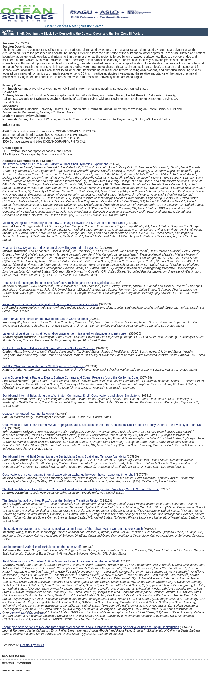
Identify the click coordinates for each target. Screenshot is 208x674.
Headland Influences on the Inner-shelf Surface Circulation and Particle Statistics (55, 282)
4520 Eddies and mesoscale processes (28, 131)
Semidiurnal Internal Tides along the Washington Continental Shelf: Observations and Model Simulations (71, 395)
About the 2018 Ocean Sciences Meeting (23, 613)
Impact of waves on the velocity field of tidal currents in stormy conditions (50, 304)
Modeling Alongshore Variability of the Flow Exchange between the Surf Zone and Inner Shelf (63, 223)
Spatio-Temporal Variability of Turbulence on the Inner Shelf (41, 546)
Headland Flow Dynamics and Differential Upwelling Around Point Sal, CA (50, 247)
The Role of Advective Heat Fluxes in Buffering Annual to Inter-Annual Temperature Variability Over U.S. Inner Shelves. (80, 489)
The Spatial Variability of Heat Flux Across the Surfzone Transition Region (50, 500)
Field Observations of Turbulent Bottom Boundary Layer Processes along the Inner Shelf (60, 561)
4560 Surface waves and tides (22, 141)
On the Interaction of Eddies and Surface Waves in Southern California (48, 348)
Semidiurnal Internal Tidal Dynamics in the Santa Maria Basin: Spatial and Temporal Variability (64, 456)
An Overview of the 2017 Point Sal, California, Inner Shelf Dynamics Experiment (55, 164)
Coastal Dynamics (32, 645)
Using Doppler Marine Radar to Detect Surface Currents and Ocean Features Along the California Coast (70, 377)
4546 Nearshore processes (20, 138)
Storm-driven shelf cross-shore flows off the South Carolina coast (45, 319)
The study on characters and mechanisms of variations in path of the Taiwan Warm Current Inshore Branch (72, 528)
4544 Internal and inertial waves (23, 134)
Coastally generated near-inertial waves (28, 413)
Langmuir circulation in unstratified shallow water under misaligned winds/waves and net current (65, 333)
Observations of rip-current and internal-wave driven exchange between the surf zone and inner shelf (68, 474)
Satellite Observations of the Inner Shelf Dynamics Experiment (43, 366)
